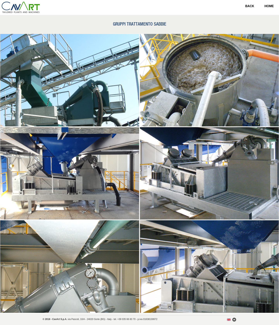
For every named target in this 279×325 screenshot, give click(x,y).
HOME (269, 6)
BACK (249, 6)
